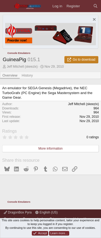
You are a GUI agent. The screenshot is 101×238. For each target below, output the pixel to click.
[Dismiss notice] (93, 20)
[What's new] (86, 6)
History (27, 75)
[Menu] (7, 6)
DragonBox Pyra (18, 212)
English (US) (46, 212)
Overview (10, 75)
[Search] (95, 6)
